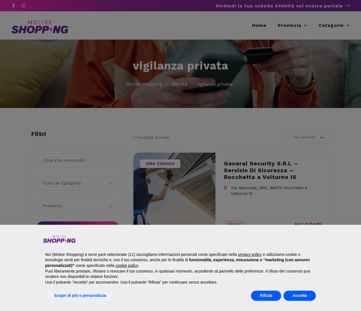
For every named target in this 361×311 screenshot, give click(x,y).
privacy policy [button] (250, 254)
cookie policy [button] (127, 265)
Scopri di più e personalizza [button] (80, 295)
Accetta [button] (299, 295)
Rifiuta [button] (266, 295)
